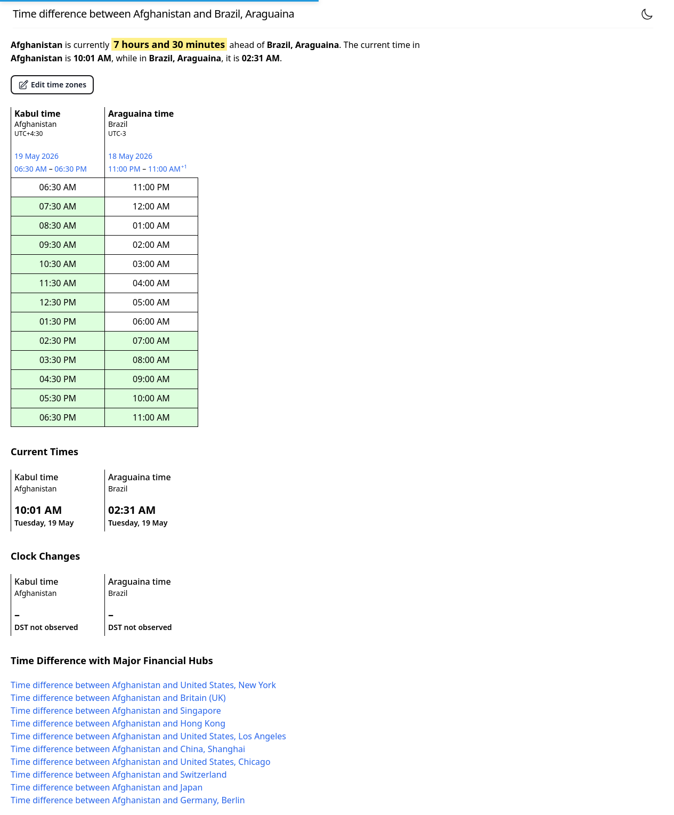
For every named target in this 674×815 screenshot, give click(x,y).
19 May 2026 (36, 156)
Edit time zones (52, 84)
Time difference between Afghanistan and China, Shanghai (128, 749)
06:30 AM (31, 169)
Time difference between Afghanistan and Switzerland (119, 774)
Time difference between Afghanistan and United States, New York (143, 685)
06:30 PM (71, 169)
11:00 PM (125, 169)
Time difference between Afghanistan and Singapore (116, 710)
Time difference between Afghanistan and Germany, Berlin (128, 800)
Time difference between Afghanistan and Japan (106, 787)
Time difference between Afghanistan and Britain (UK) (118, 698)
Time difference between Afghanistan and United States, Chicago (141, 762)
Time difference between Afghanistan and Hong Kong (118, 723)
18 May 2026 (130, 156)
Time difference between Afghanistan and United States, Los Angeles (148, 736)
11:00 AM (168, 169)
